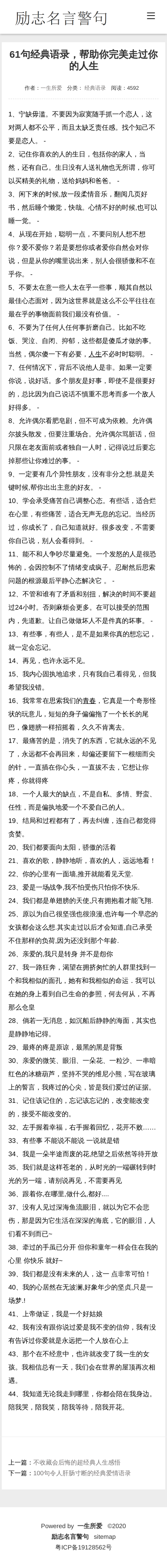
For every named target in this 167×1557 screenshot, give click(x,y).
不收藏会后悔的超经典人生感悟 (77, 1462)
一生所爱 (51, 88)
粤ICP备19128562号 (83, 1547)
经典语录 (95, 88)
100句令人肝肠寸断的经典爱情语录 (82, 1473)
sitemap (105, 1536)
